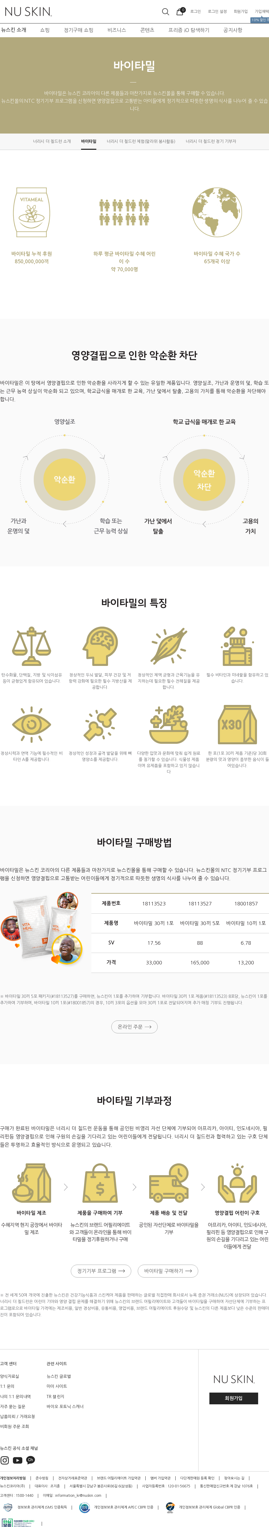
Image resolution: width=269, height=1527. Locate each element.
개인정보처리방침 (13, 1478)
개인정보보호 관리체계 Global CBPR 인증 (202, 1507)
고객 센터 (8, 1364)
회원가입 (234, 1398)
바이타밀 (88, 141)
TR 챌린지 (55, 1397)
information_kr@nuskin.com (78, 1495)
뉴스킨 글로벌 (59, 1376)
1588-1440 (24, 1495)
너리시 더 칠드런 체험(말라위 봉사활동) (141, 141)
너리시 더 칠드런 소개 (52, 141)
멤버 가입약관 (160, 1478)
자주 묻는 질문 (12, 1407)
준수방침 (42, 1478)
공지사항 (232, 30)
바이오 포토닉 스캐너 (65, 1407)
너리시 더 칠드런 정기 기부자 (211, 141)
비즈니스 (116, 30)
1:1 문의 (7, 1386)
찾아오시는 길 (234, 1478)
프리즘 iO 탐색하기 (189, 30)
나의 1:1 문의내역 (15, 1397)
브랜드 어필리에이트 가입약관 (119, 1478)
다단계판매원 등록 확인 (197, 1478)
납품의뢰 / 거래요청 (17, 1417)
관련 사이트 (57, 1364)
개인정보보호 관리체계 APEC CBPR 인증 (115, 1507)
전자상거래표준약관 (72, 1478)
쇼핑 (45, 30)
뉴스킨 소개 (13, 30)
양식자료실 (9, 1376)
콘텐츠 (147, 30)
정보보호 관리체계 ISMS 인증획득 (34, 1507)
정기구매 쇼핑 (78, 30)
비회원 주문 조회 (14, 1427)
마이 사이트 (57, 1386)
